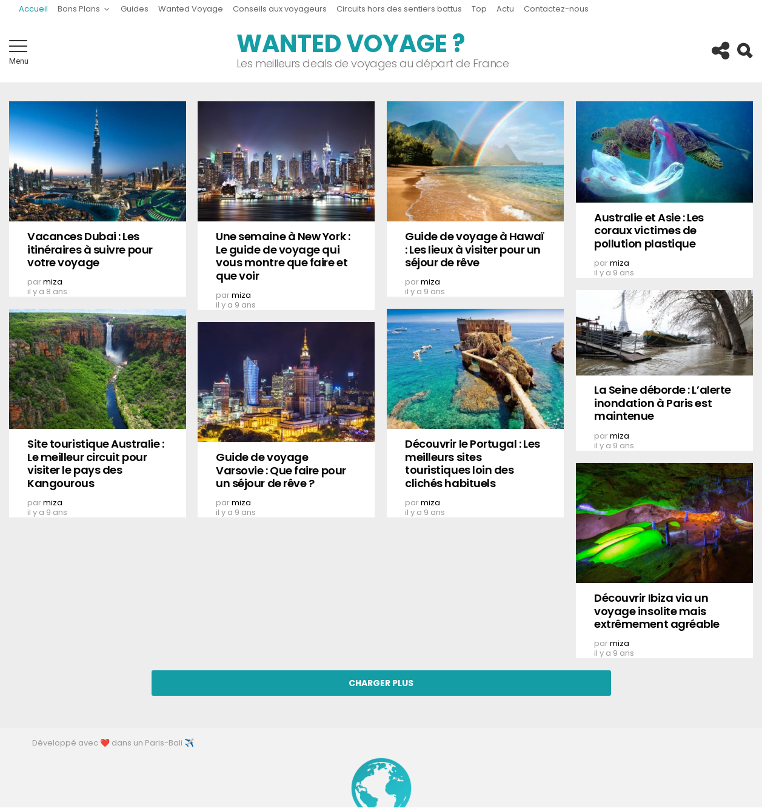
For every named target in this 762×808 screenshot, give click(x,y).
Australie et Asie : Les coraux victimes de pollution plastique (649, 230)
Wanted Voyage (190, 9)
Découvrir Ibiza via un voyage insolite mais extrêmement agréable (657, 610)
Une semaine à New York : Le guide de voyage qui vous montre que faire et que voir (283, 256)
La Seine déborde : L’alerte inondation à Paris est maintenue (662, 402)
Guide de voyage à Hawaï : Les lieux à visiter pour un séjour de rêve (474, 249)
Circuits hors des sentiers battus (399, 9)
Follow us (719, 51)
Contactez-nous (556, 9)
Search (744, 51)
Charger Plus (381, 683)
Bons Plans (79, 10)
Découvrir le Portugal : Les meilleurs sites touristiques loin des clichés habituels (472, 463)
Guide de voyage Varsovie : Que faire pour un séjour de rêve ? (281, 470)
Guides (135, 9)
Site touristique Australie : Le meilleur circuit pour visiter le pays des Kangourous (95, 463)
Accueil (33, 9)
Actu (505, 9)
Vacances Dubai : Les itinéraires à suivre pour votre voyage (90, 249)
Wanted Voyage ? (350, 44)
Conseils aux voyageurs (280, 9)
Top (479, 9)
